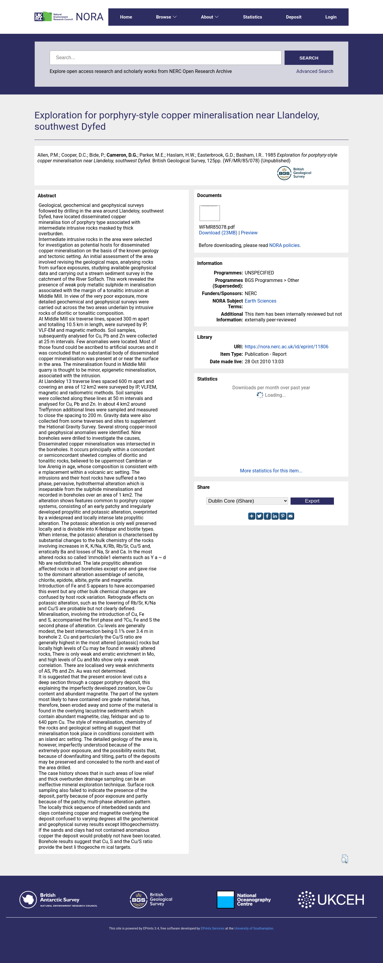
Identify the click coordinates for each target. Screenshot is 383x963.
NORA (90, 17)
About (210, 17)
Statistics (252, 17)
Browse (166, 17)
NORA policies (284, 245)
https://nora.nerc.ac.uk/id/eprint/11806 (287, 347)
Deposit (294, 17)
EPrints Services (212, 928)
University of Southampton (253, 928)
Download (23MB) (218, 233)
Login (331, 17)
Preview (249, 233)
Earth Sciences (260, 301)
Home (126, 17)
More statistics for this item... (271, 471)
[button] (344, 858)
